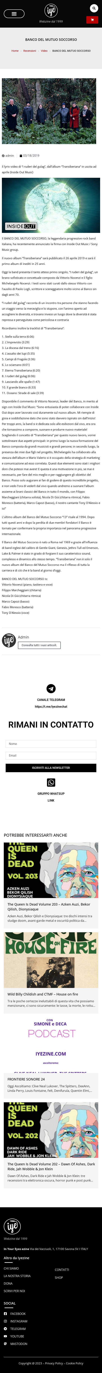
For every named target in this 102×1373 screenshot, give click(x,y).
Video (44, 50)
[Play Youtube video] (51, 205)
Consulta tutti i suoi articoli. (39, 645)
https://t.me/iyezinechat (51, 706)
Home (15, 50)
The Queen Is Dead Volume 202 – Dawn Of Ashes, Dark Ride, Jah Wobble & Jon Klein (51, 1166)
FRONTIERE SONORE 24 (26, 1079)
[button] (14, 13)
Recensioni (29, 50)
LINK (51, 800)
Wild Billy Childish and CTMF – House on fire (43, 994)
